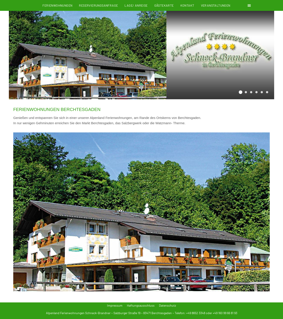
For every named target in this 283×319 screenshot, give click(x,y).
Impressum (114, 305)
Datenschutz (167, 305)
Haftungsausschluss (141, 305)
